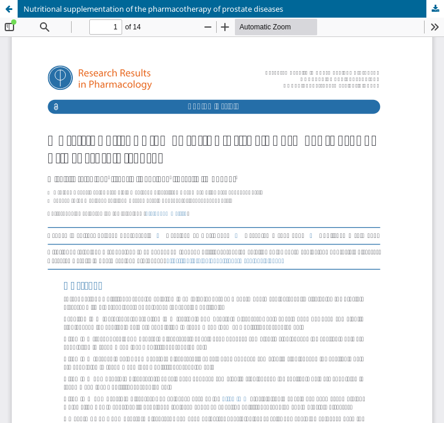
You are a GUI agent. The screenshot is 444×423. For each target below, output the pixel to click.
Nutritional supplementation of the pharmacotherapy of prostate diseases (153, 9)
